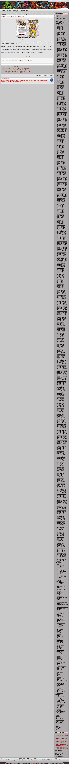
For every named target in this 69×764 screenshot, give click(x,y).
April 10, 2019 (60, 479)
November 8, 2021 (61, 313)
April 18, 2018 (60, 542)
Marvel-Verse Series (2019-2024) (12, 66)
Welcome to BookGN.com (18, 4)
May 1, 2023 (60, 219)
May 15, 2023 (60, 216)
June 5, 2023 (60, 212)
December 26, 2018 (62, 497)
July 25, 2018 (60, 524)
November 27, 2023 (62, 182)
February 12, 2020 (61, 425)
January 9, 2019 (61, 495)
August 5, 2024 (61, 137)
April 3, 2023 (60, 223)
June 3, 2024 (60, 149)
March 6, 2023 (60, 228)
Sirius (58, 685)
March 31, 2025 (61, 96)
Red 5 (58, 679)
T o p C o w (61, 583)
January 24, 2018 (61, 556)
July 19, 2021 (60, 333)
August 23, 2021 (61, 327)
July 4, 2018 (60, 528)
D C (58, 564)
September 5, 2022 (62, 260)
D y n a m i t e (60, 641)
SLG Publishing (61, 686)
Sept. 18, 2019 (60, 451)
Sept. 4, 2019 (60, 453)
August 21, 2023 (61, 199)
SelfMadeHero (60, 684)
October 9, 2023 (61, 190)
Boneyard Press (61, 620)
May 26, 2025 (60, 86)
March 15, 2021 (61, 355)
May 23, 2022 (60, 279)
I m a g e (59, 581)
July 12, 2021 (60, 334)
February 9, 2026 (61, 40)
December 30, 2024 (62, 112)
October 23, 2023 (61, 188)
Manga (57, 715)
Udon (58, 701)
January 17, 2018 (61, 558)
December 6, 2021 (61, 308)
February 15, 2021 (61, 360)
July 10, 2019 (60, 463)
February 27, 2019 (61, 486)
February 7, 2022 (61, 297)
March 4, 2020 (60, 421)
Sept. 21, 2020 (60, 386)
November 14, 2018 (62, 505)
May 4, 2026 (60, 26)
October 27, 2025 (61, 59)
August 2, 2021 (61, 330)
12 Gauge (59, 588)
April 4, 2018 (60, 544)
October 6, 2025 (61, 63)
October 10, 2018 (61, 511)
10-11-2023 (3, 17)
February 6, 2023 (61, 233)
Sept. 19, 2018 (60, 515)
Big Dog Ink (61, 613)
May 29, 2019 (60, 470)
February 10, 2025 (61, 104)
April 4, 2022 (60, 287)
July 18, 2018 (60, 526)
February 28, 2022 (61, 293)
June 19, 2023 (60, 210)
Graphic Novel (49, 17)
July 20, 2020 (60, 397)
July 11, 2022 (60, 270)
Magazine (58, 714)
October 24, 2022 (61, 252)
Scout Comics (60, 683)
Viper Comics (60, 705)
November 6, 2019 (61, 442)
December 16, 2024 (62, 114)
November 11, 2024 (62, 120)
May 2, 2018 (60, 539)
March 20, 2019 (61, 483)
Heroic (59, 656)
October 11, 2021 (61, 318)
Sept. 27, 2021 (60, 320)
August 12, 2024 (61, 136)
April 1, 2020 (60, 416)
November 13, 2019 (62, 441)
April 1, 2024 (60, 160)
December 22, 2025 (62, 49)
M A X (59, 578)
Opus (58, 674)
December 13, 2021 (62, 307)
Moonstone (60, 672)
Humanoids (60, 658)
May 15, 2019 (60, 473)
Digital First (61, 570)
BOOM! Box (61, 625)
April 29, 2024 (60, 155)
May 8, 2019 (60, 474)
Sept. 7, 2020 (60, 388)
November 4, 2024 (61, 121)
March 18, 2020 (61, 419)
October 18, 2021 (61, 317)
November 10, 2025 (62, 56)
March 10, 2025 (61, 99)
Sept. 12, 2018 (60, 516)
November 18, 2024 (62, 119)
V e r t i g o (61, 567)
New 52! (60, 566)
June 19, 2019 (60, 467)
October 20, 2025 (61, 60)
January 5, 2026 (61, 47)
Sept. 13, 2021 (60, 323)
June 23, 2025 (60, 81)
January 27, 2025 (61, 107)
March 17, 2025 (61, 98)
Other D (59, 707)
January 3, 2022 (61, 303)
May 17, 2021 (60, 344)
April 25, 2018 (60, 540)
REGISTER (33, 763)
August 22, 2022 (61, 263)
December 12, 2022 (62, 243)
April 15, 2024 (60, 157)
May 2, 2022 (60, 282)
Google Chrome (59, 759)
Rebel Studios (60, 678)
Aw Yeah (60, 642)
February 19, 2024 (61, 167)
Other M (52, 17)
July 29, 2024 (60, 139)
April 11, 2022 (60, 286)
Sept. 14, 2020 (60, 387)
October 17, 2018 (61, 510)
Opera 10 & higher (43, 759)
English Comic (59, 562)
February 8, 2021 (61, 361)
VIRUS (60, 653)
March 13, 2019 (61, 484)
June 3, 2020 (60, 405)
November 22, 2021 (62, 311)
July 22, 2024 (60, 140)
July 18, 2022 (60, 269)
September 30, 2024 (62, 128)
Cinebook (59, 635)
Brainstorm (60, 628)
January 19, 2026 (61, 44)
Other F (59, 709)
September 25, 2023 (62, 193)
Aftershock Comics (62, 597)
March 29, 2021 (61, 352)
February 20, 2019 (61, 488)
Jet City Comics (61, 662)
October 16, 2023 (61, 189)
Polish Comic (59, 722)
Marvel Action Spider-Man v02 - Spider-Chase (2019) (16, 69)
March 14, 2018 (61, 548)
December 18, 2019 (62, 435)
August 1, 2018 (61, 523)
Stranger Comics (61, 691)
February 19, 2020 (61, 424)
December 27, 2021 (62, 304)
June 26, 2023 (60, 209)
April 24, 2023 (60, 220)
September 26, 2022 (62, 257)
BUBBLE (59, 630)
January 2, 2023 (61, 239)
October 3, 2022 (61, 255)
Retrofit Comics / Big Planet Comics (61, 681)
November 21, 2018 (62, 503)
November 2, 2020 (61, 378)
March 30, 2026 (61, 32)
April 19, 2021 (60, 349)
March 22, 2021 (61, 354)
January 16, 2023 (61, 237)
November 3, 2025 (61, 58)
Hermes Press (60, 655)
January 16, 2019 (61, 494)
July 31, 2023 (60, 203)
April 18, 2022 (60, 285)
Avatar (59, 615)
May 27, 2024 (60, 150)
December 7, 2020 (61, 372)
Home (57, 15)
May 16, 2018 (60, 537)
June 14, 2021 (60, 339)
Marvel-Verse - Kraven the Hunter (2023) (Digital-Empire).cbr (18, 60)
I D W (58, 587)
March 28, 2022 (61, 289)
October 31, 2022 (61, 250)
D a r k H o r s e (61, 586)
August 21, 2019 (61, 456)
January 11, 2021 (61, 366)
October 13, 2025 (61, 61)
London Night (60, 668)
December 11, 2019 (62, 436)
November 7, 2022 (61, 249)
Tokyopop (59, 698)
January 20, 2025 (61, 108)
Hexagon (59, 657)
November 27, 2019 (62, 438)
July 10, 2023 (60, 206)
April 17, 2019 (60, 478)
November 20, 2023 (62, 183)
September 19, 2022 (62, 258)
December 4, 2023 (61, 180)
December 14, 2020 (62, 371)
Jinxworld (60, 569)
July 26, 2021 (60, 332)
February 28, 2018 (61, 550)
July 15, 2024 (60, 141)
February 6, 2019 (61, 490)
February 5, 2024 (61, 169)
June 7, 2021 (60, 340)
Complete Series (60, 22)
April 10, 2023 (60, 222)
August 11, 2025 (61, 72)
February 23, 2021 (61, 359)
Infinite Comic (61, 575)
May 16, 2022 (60, 280)
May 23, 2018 (60, 535)
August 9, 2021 (61, 329)
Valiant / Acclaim (61, 702)
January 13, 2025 (61, 109)
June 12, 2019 (60, 468)
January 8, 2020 (61, 431)
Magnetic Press (62, 666)
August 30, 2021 (61, 325)
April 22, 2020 (60, 413)
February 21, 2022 (61, 295)
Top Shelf (59, 699)
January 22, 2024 (61, 172)
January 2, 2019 (61, 496)
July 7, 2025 (60, 78)
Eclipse (59, 644)
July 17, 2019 (60, 462)
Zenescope (60, 706)
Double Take (60, 640)
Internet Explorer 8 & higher (33, 759)
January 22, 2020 (61, 429)
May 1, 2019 (60, 475)
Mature (58, 716)
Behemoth (59, 618)
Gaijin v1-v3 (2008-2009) (61, 744)
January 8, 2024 (61, 174)
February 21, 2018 (61, 551)
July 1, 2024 (60, 144)
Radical (59, 677)
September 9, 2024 (62, 131)
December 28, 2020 (62, 368)
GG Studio (60, 647)
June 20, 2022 (60, 274)
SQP (58, 690)
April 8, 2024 (60, 158)
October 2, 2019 (61, 448)
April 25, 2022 (60, 284)
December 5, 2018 (61, 501)
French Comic (59, 718)
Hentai (57, 717)
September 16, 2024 (62, 130)
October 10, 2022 (61, 254)
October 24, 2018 (61, 508)
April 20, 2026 (60, 28)
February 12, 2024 (61, 168)
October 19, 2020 (61, 381)
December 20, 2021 (62, 306)
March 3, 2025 (60, 101)
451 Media (59, 592)
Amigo (59, 605)
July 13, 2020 (60, 398)
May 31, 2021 (60, 341)
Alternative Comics (62, 602)
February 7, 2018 (61, 554)
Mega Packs (59, 725)
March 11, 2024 (61, 163)
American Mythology (62, 604)
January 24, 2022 (61, 300)
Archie (59, 610)
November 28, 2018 (62, 502)
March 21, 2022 (61, 290)
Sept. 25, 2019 (60, 449)
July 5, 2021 (60, 335)
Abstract (59, 594)
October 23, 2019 (61, 445)
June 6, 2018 (60, 533)
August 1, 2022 (61, 266)
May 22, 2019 (60, 472)
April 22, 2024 (60, 156)
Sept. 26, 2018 (60, 513)
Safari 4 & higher (50, 759)
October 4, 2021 (61, 319)
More (58, 561)
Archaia (60, 626)
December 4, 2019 (61, 437)
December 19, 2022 (62, 242)
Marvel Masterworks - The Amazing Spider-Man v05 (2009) (18, 71)
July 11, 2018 (60, 527)
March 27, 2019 (61, 481)
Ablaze (59, 593)
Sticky (57, 728)
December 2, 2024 (61, 117)
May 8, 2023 (60, 217)
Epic (59, 580)
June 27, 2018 (60, 529)
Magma (60, 652)
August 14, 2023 (61, 200)
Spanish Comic (60, 723)
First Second (60, 645)
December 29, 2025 (62, 48)
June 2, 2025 (60, 85)
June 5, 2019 (60, 469)
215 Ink (59, 591)
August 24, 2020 (61, 390)
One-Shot (58, 726)
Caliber (59, 631)
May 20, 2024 (60, 151)
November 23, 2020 (62, 375)
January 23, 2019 (61, 492)
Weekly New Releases (61, 24)
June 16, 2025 (60, 82)
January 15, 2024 (61, 173)
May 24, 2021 (60, 343)
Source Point (60, 688)
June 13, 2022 (60, 275)
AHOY (58, 598)
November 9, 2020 (61, 377)
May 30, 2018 (60, 534)
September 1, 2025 (62, 69)
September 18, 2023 (62, 194)
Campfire (59, 632)
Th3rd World (60, 695)
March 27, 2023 (61, 225)
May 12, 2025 (60, 88)
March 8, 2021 (60, 356)
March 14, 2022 (61, 291)
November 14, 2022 (62, 248)
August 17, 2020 (61, 392)
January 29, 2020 (61, 427)
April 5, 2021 (60, 351)
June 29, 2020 (60, 400)
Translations (59, 23)
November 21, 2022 (62, 247)
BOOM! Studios (61, 623)
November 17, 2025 (62, 55)
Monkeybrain (60, 671)
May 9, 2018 (60, 538)
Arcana (59, 609)
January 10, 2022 (61, 302)
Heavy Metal (60, 651)
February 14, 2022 (61, 296)
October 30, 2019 (61, 443)
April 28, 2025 (60, 91)
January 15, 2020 (61, 430)
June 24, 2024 (60, 145)
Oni (58, 673)
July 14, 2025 (60, 77)
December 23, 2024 (62, 113)
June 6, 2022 (60, 276)
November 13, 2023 (62, 184)
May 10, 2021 (60, 345)
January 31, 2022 (61, 298)
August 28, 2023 (61, 198)
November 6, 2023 (61, 185)
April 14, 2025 (60, 93)
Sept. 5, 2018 (60, 517)
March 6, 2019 (60, 485)
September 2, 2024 (62, 133)
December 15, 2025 (62, 50)
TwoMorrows (60, 700)
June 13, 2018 (60, 532)
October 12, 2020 (61, 382)
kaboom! (60, 624)
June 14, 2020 (60, 403)
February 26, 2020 (61, 422)
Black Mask (60, 619)
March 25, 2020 (61, 417)
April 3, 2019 (60, 480)
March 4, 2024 (60, 164)
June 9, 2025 (60, 83)
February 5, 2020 (61, 426)
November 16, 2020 (62, 376)
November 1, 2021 (61, 314)
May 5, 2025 (60, 90)
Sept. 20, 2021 (60, 322)
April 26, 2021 (60, 347)
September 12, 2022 (62, 259)
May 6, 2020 (60, 410)
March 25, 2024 (61, 161)
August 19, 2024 (61, 135)
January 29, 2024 (61, 171)
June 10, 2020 (60, 404)
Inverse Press (60, 659)
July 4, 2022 (60, 271)
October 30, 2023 (61, 187)
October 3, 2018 (61, 512)
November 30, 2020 (62, 373)
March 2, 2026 (60, 37)
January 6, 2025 (61, 110)
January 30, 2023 (61, 234)
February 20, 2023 (61, 231)
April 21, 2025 (60, 92)
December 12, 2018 (62, 500)
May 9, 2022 (60, 281)
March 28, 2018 (61, 545)
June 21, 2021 (60, 338)
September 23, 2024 (62, 129)
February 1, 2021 (61, 362)
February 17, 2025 (61, 103)
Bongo (59, 621)
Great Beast (60, 648)
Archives (58, 727)
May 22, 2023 (60, 215)
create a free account (14, 81)
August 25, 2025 (61, 70)
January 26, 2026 (61, 43)
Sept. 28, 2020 (60, 384)
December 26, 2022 (62, 241)
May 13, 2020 (60, 409)
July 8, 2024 (60, 142)
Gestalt (59, 646)
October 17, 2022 (61, 253)
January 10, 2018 (61, 559)
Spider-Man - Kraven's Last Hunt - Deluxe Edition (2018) (17, 68)
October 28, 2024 (61, 123)
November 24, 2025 (62, 54)
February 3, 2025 (61, 106)
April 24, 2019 (60, 476)
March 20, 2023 (61, 226)
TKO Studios (60, 696)
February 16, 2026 (61, 39)
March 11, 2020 (61, 420)
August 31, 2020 (61, 389)
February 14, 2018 (61, 553)
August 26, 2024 (61, 134)
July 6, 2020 (60, 399)
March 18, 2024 (61, 162)
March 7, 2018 (60, 549)
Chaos (59, 634)
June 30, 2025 (60, 80)
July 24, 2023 (60, 204)
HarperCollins (60, 650)
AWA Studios (60, 616)
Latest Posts (59, 16)
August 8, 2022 (61, 265)
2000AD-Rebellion (61, 589)
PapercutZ (59, 675)
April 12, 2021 (60, 350)
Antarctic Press (61, 608)
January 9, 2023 (61, 238)
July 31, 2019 (60, 459)
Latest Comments (60, 18)
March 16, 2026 (61, 34)
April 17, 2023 (60, 221)
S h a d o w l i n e (62, 585)
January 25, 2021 (61, 363)
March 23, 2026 (61, 33)
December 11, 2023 (62, 179)
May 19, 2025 (60, 87)
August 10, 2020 (61, 393)
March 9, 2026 (60, 35)
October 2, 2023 (61, 191)
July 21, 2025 (60, 76)
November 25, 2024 (62, 118)
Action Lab (60, 596)
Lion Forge (60, 664)
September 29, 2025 (62, 64)
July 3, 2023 (60, 207)
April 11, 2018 (60, 543)
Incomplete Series (60, 711)
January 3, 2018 (61, 560)
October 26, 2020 (61, 379)
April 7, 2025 (60, 94)
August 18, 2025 (61, 71)
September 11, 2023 (62, 195)
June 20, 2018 (60, 531)
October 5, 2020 (61, 383)
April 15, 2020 (60, 414)
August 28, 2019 (61, 454)
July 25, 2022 (60, 268)
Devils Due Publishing (59, 638)
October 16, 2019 (61, 446)
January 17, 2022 (61, 301)
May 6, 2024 (60, 153)
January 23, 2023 (61, 236)
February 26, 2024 (61, 166)
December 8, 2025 (61, 51)
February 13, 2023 (61, 232)
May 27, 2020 (60, 406)
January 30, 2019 (61, 491)
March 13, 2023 (61, 227)
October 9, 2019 (61, 447)
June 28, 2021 (60, 336)
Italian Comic (59, 721)
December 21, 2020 (62, 370)
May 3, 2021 (60, 346)
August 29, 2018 (61, 518)
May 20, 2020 (60, 408)
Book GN (4, 14)
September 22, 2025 (62, 65)
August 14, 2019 (61, 457)
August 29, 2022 (61, 262)
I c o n (60, 577)
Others (59, 710)
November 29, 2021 (62, 309)
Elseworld (60, 572)
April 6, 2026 (60, 31)
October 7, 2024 (61, 126)
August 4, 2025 (61, 74)
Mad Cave (59, 669)
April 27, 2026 (60, 27)
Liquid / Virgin (60, 667)
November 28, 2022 (62, 246)
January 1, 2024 (61, 176)
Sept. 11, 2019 (60, 452)
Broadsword (60, 629)
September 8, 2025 (62, 67)
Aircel (58, 599)
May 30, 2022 (60, 277)
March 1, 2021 (60, 357)
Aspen (59, 612)
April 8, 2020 (60, 415)
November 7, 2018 (61, 506)
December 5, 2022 (61, 244)
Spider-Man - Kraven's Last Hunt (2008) (13, 72)
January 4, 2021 (61, 367)
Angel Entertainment (62, 607)
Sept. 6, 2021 (60, 324)
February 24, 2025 (61, 102)
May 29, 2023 (60, 214)
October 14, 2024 (61, 125)
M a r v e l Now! (62, 576)
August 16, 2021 (61, 328)
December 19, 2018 (62, 499)
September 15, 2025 (62, 66)
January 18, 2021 (61, 365)
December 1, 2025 (61, 53)
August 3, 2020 (61, 394)
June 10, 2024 (60, 147)
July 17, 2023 (60, 205)
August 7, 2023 (61, 201)
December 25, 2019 (62, 433)
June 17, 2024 (60, 146)
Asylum (59, 614)
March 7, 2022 (60, 292)
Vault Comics (60, 704)
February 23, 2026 (61, 38)
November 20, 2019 (62, 440)
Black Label (61, 565)
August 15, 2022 (61, 264)
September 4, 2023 (62, 196)
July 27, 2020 (60, 395)
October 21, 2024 (61, 124)
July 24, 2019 (60, 460)
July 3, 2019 (60, 464)
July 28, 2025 (60, 75)
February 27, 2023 (61, 230)
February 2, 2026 (61, 42)
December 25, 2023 (62, 177)
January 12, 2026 (61, 45)
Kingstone (59, 663)
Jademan (59, 661)
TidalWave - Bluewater (59, 693)
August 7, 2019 (61, 458)
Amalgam (59, 603)
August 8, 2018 (61, 522)
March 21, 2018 (61, 546)
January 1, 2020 (61, 432)
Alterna (59, 601)
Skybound (61, 582)
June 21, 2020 (60, 402)
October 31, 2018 (61, 507)
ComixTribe (60, 636)
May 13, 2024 (60, 152)
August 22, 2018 (61, 519)
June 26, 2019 (60, 465)
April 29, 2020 (60, 411)
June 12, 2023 (60, 211)
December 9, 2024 (61, 115)
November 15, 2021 (62, 312)
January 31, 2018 (61, 555)
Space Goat (60, 689)
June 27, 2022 (60, 273)
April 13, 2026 (60, 29)
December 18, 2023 (62, 178)
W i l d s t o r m (62, 571)
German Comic (60, 720)
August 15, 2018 (61, 521)
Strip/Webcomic (60, 712)
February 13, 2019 (61, 489)
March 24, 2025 (61, 97)
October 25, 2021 (61, 316)
